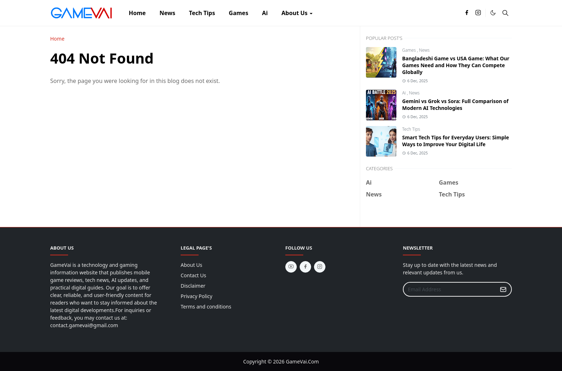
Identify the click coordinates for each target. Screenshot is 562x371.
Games (409, 50)
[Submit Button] (503, 289)
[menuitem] (137, 13)
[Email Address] (450, 289)
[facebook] (466, 13)
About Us (191, 264)
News (424, 50)
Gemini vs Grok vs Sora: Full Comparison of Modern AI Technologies (455, 104)
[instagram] (478, 13)
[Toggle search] (505, 12)
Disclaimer (193, 285)
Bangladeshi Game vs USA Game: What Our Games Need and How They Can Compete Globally (455, 65)
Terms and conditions (206, 306)
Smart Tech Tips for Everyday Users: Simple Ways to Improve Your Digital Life (455, 141)
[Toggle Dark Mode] (493, 13)
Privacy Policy (196, 296)
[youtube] (291, 267)
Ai (404, 93)
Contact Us (193, 275)
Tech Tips (411, 129)
